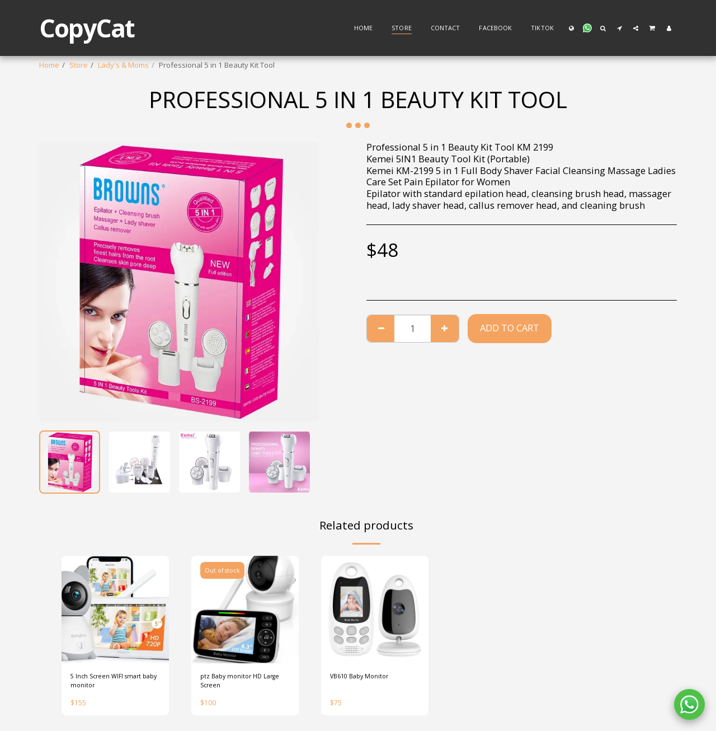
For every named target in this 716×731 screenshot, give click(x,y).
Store (78, 65)
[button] (587, 28)
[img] (115, 609)
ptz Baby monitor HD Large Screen (235, 682)
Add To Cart (509, 327)
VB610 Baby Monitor (364, 677)
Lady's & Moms (123, 65)
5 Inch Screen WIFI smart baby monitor (111, 682)
